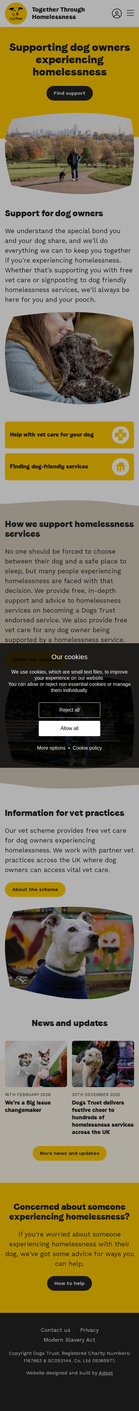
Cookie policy (87, 748)
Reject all (69, 710)
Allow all (70, 728)
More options (51, 748)
